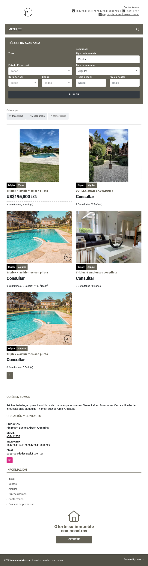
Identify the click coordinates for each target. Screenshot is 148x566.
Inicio (11, 478)
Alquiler (12, 488)
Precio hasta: (117, 77)
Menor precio (37, 116)
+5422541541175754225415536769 (97, 10)
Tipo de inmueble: (86, 53)
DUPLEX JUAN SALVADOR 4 (94, 190)
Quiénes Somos (17, 494)
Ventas (12, 483)
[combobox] (108, 59)
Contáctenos (15, 499)
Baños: (46, 77)
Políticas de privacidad (21, 504)
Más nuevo (16, 116)
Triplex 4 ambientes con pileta (27, 190)
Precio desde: (84, 77)
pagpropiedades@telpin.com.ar (25, 453)
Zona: (11, 53)
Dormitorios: (15, 77)
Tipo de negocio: (86, 65)
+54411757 (132, 10)
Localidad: (82, 49)
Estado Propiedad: (19, 65)
